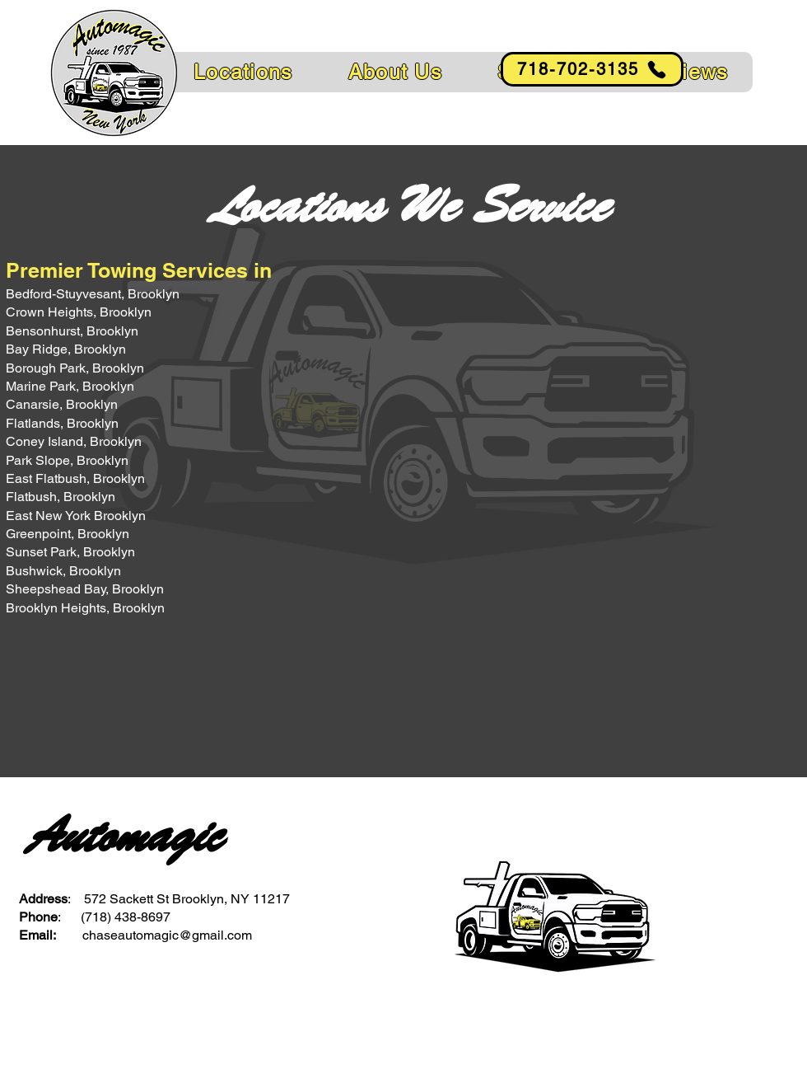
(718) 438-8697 (125, 917)
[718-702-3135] (592, 69)
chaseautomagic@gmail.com (167, 935)
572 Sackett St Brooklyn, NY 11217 (187, 899)
